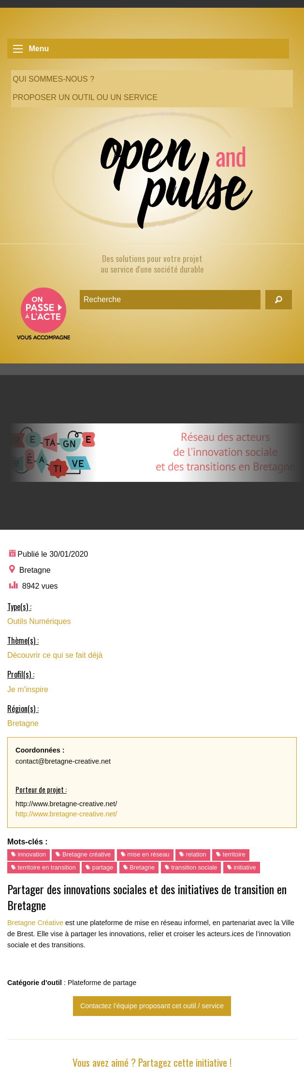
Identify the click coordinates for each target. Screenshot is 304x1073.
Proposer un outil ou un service (85, 97)
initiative (241, 867)
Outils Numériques (39, 621)
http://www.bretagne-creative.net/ (66, 814)
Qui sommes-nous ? (53, 79)
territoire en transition (43, 867)
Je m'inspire (27, 689)
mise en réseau (145, 854)
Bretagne (23, 723)
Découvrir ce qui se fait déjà (54, 655)
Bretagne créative (83, 854)
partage (99, 867)
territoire (231, 854)
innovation (28, 854)
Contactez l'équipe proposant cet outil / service (152, 1006)
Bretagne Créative (35, 923)
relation (192, 854)
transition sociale (191, 867)
